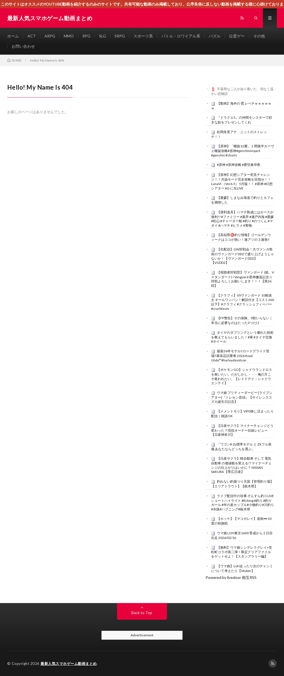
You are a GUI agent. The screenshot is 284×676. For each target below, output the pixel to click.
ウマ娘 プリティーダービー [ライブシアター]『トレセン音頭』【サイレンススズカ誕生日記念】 (241, 397)
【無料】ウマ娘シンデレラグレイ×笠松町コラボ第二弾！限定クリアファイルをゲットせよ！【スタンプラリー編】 (241, 552)
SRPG (120, 36)
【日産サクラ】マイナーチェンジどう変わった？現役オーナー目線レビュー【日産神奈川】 (242, 430)
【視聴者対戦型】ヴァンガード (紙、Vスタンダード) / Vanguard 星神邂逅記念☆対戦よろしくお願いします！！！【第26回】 (242, 279)
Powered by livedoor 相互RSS (231, 577)
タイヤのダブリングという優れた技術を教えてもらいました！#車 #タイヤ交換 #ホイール (242, 337)
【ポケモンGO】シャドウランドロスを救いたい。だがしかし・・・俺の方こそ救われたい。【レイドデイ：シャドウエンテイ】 (241, 376)
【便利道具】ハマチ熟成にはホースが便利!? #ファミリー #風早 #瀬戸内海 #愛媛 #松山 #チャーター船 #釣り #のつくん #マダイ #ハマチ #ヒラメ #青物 (242, 218)
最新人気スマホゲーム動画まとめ (68, 663)
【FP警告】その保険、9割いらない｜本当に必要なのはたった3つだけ (242, 320)
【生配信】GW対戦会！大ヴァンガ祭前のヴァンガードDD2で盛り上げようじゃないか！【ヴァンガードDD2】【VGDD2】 (242, 256)
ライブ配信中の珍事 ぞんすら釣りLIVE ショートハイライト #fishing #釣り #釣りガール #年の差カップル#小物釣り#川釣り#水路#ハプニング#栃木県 (242, 502)
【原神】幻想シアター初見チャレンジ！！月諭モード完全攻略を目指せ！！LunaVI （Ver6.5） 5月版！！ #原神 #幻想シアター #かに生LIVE (242, 181)
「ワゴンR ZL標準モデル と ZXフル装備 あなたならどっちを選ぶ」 (241, 446)
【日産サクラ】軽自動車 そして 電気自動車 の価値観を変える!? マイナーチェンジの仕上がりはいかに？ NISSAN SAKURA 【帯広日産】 (241, 465)
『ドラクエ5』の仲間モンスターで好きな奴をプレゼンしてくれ (241, 119)
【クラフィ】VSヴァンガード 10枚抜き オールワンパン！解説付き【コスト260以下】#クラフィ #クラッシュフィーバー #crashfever (242, 302)
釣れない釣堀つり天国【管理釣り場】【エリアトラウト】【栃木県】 (242, 483)
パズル (214, 36)
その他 (259, 36)
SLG (102, 36)
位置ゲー (237, 36)
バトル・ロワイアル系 (180, 36)
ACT (31, 36)
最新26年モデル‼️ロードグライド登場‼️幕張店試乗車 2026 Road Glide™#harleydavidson (240, 355)
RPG (86, 36)
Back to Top (141, 612)
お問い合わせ (23, 46)
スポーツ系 (143, 36)
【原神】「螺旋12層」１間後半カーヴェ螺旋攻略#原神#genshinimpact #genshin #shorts (242, 150)
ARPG (49, 36)
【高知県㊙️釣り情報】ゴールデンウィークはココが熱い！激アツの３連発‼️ (241, 237)
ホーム (13, 36)
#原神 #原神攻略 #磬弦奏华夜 (238, 165)
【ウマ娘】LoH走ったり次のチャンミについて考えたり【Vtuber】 (242, 568)
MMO (69, 36)
